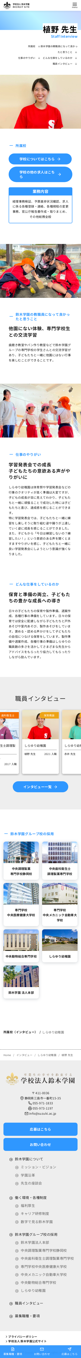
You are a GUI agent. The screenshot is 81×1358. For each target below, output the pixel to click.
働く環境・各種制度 (31, 1197)
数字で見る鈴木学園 (37, 1221)
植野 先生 (67, 1055)
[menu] (74, 5)
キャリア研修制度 (35, 1213)
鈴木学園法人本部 (35, 1242)
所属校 (34, 46)
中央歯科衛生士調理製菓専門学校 (47, 1258)
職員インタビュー (65, 63)
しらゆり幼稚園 (53, 1032)
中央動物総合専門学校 (38, 1282)
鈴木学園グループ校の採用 (36, 1234)
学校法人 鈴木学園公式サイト (26, 1341)
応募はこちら (70, 1351)
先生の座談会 (31, 1183)
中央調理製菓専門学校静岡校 (44, 1250)
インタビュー (24, 1055)
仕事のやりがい (29, 57)
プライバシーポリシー (21, 1337)
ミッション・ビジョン (38, 1166)
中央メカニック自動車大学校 (44, 1274)
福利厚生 (28, 1205)
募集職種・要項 (27, 1315)
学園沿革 (28, 1175)
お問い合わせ (42, 1351)
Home (7, 1055)
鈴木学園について (29, 1158)
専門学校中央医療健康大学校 (44, 1266)
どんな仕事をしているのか (60, 57)
